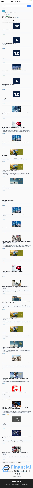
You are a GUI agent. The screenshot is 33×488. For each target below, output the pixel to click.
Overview (4, 12)
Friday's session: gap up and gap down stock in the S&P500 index (12, 347)
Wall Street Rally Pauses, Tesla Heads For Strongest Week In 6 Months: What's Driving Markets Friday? (15, 362)
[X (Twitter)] (13, 474)
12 (18, 462)
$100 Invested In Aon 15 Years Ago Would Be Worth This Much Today (13, 214)
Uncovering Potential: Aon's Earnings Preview (9, 98)
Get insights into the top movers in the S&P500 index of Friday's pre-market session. (15, 378)
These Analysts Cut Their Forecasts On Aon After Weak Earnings (12, 271)
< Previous (3, 462)
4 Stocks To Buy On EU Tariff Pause (8, 200)
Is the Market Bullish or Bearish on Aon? (8, 84)
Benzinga (4, 48)
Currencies (8, 12)
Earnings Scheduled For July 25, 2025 (8, 29)
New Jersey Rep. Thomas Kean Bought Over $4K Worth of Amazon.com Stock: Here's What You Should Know (16, 113)
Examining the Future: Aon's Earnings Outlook (9, 43)
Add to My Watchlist (17, 17)
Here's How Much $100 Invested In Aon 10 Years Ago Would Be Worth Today (14, 70)
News (5, 12)
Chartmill (4, 161)
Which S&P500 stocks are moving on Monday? (9, 155)
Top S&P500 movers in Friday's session (8, 332)
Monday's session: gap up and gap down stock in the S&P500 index (13, 184)
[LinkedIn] (17, 474)
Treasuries (14, 12)
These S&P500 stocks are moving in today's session (10, 170)
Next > (20, 462)
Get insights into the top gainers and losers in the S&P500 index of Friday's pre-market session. (16, 381)
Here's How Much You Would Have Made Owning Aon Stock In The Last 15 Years (15, 57)
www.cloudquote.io (22, 469)
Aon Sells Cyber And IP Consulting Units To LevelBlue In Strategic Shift (13, 127)
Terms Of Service (24, 471)
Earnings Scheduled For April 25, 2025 (8, 423)
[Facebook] (15, 474)
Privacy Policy (19, 471)
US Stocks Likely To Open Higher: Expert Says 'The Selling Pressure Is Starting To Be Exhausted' (15, 453)
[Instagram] (19, 474)
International (11, 12)
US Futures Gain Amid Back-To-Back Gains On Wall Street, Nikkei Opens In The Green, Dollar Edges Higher (16, 437)
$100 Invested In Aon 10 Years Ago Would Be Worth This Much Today (13, 227)
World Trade (8, 414)
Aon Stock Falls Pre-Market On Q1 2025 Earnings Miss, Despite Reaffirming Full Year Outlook (15, 393)
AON (9, 14)
